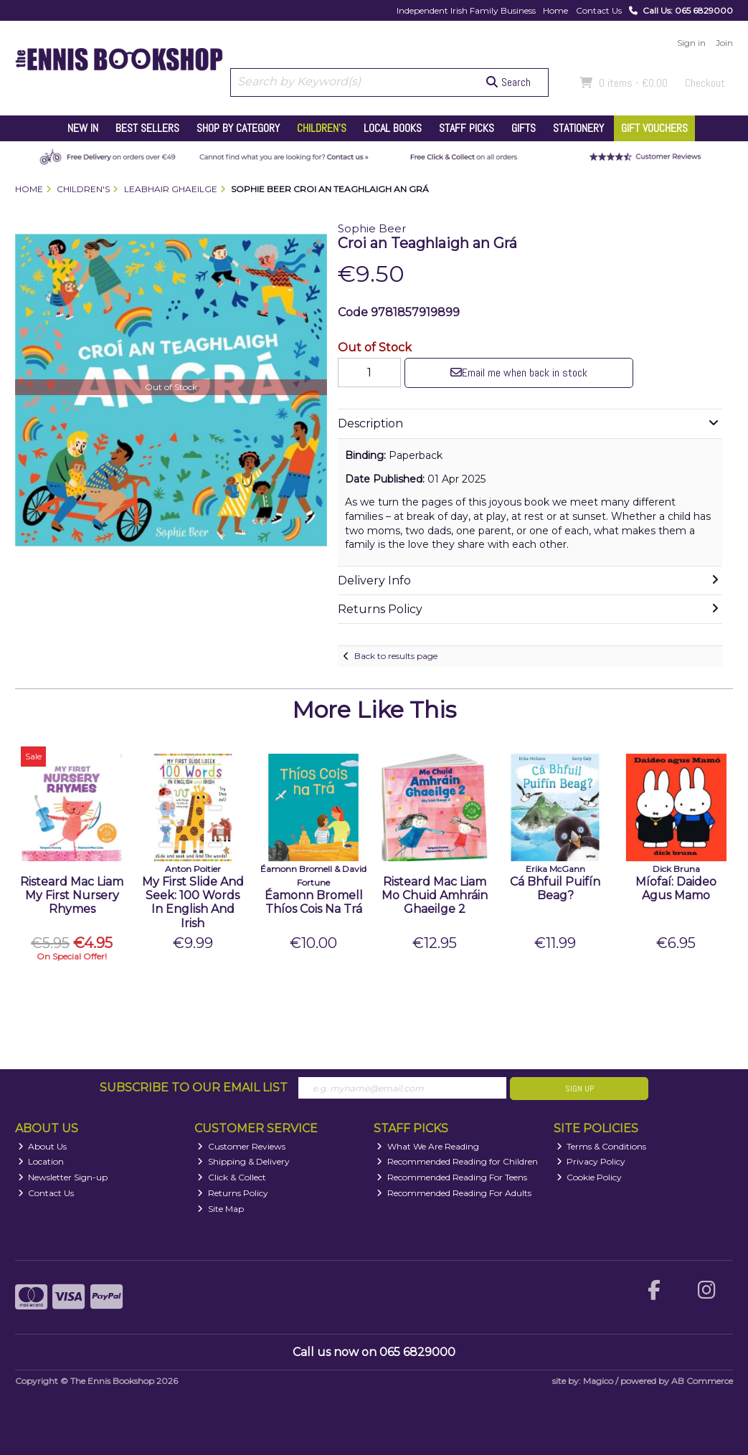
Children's (321, 128)
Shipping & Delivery (243, 1161)
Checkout (705, 82)
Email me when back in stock (518, 372)
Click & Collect (231, 1177)
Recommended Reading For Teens (452, 1177)
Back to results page (395, 655)
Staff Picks (466, 128)
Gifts (523, 128)
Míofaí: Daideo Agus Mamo (675, 888)
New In (82, 128)
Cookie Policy (589, 1177)
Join (724, 42)
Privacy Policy (591, 1161)
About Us (42, 1146)
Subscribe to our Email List (194, 1087)
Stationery (578, 128)
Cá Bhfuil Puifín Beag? (555, 888)
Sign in (691, 42)
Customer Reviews (241, 1146)
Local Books (393, 128)
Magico (598, 1380)
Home (555, 10)
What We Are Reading (428, 1146)
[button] (314, 246)
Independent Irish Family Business (466, 10)
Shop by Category (238, 128)
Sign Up (579, 1088)
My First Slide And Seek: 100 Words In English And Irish (193, 902)
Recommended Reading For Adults (454, 1193)
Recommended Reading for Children (457, 1161)
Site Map (220, 1208)
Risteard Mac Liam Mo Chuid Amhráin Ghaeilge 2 (435, 895)
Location (41, 1161)
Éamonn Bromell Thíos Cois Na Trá (314, 902)
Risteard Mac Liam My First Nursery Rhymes (71, 895)
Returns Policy (232, 1193)
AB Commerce (702, 1380)
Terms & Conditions (602, 1146)
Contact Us (599, 10)
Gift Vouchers (654, 128)
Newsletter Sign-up (63, 1177)
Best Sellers (147, 128)
